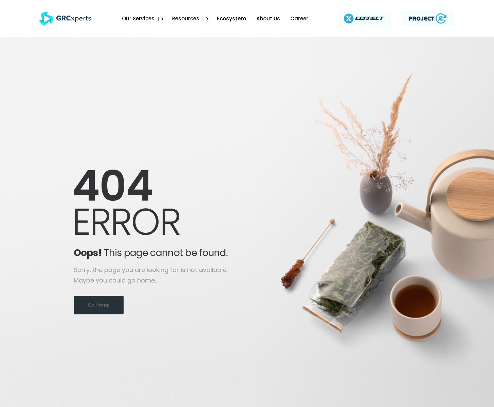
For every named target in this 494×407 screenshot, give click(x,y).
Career (299, 18)
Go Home (99, 305)
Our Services (142, 18)
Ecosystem (231, 18)
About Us (268, 18)
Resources (189, 18)
